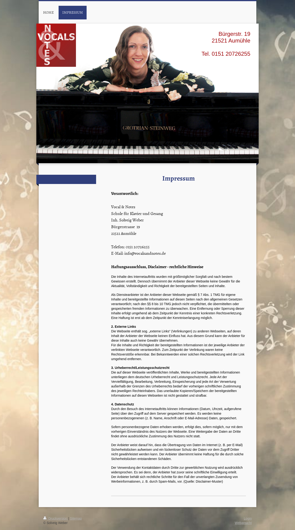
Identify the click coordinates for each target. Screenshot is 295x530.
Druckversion (55, 518)
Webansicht (243, 523)
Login (248, 518)
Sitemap (76, 518)
